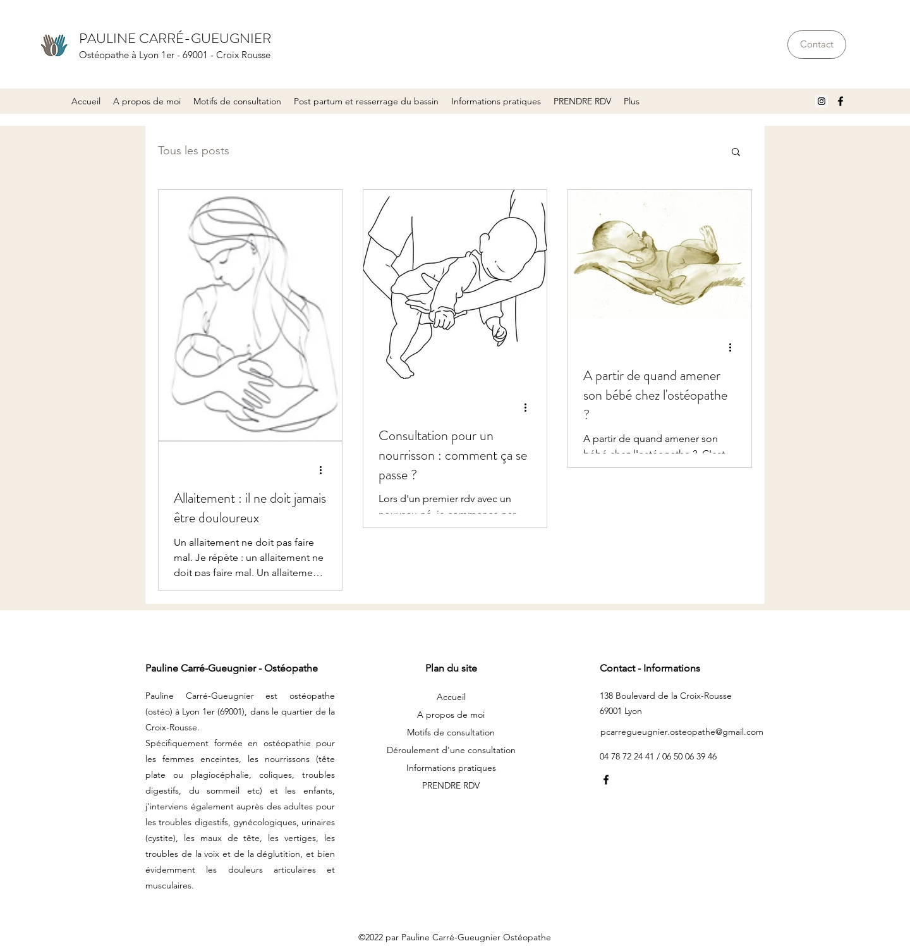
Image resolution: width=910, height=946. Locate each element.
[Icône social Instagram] (821, 101)
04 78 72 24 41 (628, 756)
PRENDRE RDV (451, 785)
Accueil (451, 697)
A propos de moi (451, 714)
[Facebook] (840, 101)
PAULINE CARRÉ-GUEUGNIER (175, 38)
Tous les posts (193, 150)
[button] (237, 101)
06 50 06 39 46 (689, 756)
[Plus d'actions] (324, 469)
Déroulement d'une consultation (451, 750)
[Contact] (816, 44)
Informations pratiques (451, 767)
